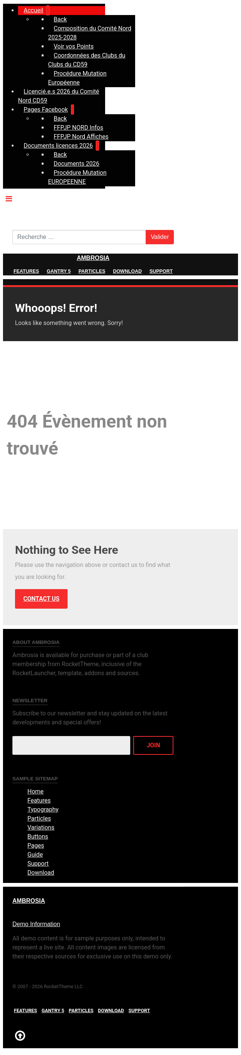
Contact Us (41, 598)
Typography (43, 809)
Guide (35, 854)
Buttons (37, 836)
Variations (40, 827)
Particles (91, 271)
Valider (160, 237)
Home (35, 791)
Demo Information (36, 924)
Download (127, 271)
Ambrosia (93, 258)
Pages (35, 845)
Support (161, 271)
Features (26, 271)
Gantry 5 (59, 271)
